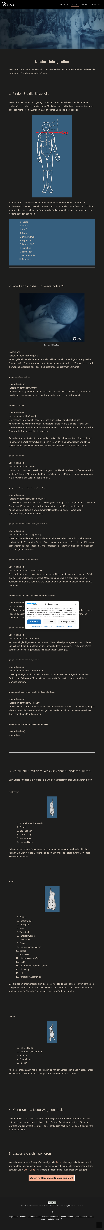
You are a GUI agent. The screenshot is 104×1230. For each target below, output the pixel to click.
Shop (93, 4)
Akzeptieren (34, 622)
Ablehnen (50, 622)
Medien (84, 4)
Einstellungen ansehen (67, 622)
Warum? (75, 4)
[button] (76, 604)
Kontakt (23, 1217)
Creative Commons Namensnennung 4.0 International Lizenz (63, 1206)
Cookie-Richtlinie (37, 626)
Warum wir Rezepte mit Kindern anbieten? (51, 1178)
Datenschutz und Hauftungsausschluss (53, 626)
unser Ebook (30, 1169)
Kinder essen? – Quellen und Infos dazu (77, 1217)
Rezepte (64, 4)
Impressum (69, 626)
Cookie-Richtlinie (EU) (50, 1219)
